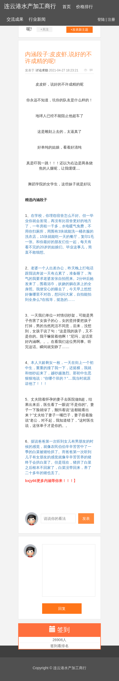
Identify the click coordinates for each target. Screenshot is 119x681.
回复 (62, 608)
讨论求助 (42, 70)
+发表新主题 (79, 30)
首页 (66, 6)
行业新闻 (37, 19)
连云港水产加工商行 (30, 6)
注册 (111, 19)
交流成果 (15, 19)
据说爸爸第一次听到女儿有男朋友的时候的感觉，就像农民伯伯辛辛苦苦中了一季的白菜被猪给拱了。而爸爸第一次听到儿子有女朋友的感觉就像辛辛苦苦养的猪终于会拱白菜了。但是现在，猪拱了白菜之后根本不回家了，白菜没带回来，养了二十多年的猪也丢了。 (59, 457)
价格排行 (84, 6)
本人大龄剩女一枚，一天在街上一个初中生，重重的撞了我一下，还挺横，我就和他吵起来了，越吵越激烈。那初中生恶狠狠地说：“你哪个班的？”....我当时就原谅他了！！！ (59, 373)
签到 (63, 629)
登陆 (101, 19)
